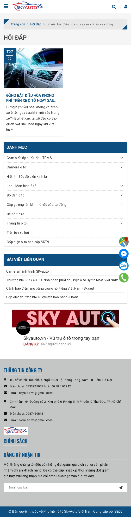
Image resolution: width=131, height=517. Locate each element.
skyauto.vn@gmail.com (36, 393)
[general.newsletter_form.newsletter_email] (65, 487)
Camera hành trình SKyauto (27, 271)
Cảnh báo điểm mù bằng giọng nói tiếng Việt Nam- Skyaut (50, 288)
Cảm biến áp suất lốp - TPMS (29, 158)
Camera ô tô (16, 167)
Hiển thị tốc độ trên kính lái (27, 176)
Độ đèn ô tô (16, 195)
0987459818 (34, 413)
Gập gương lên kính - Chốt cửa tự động (37, 205)
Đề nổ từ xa (15, 214)
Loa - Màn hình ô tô (22, 186)
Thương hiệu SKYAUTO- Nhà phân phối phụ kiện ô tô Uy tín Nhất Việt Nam (62, 280)
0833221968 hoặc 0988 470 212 (48, 386)
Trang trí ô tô (17, 223)
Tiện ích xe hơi (18, 233)
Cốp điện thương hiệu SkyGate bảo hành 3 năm (42, 297)
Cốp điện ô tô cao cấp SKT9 (28, 242)
